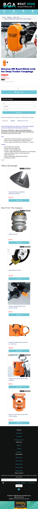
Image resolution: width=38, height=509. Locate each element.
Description (5, 120)
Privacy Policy (19, 460)
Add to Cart (19, 92)
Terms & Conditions (21, 482)
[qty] (19, 103)
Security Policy (19, 467)
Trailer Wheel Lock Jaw (15, 270)
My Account (19, 433)
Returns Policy (18, 464)
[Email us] (19, 489)
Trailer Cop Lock (13, 234)
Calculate (19, 112)
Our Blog (19, 448)
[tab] (5, 120)
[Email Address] (19, 480)
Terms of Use (19, 457)
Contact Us (19, 452)
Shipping (13, 120)
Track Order (19, 436)
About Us (19, 445)
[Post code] (19, 109)
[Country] (19, 106)
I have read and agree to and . (19, 482)
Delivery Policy (19, 470)
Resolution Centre (19, 440)
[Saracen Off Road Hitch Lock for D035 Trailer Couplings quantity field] (19, 88)
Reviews (22, 120)
